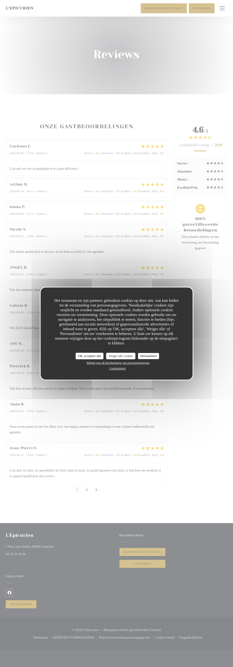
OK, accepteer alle (89, 356)
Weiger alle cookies (121, 356)
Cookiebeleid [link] (117, 368)
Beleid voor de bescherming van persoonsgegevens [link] (118, 363)
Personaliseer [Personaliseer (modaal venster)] (148, 356)
